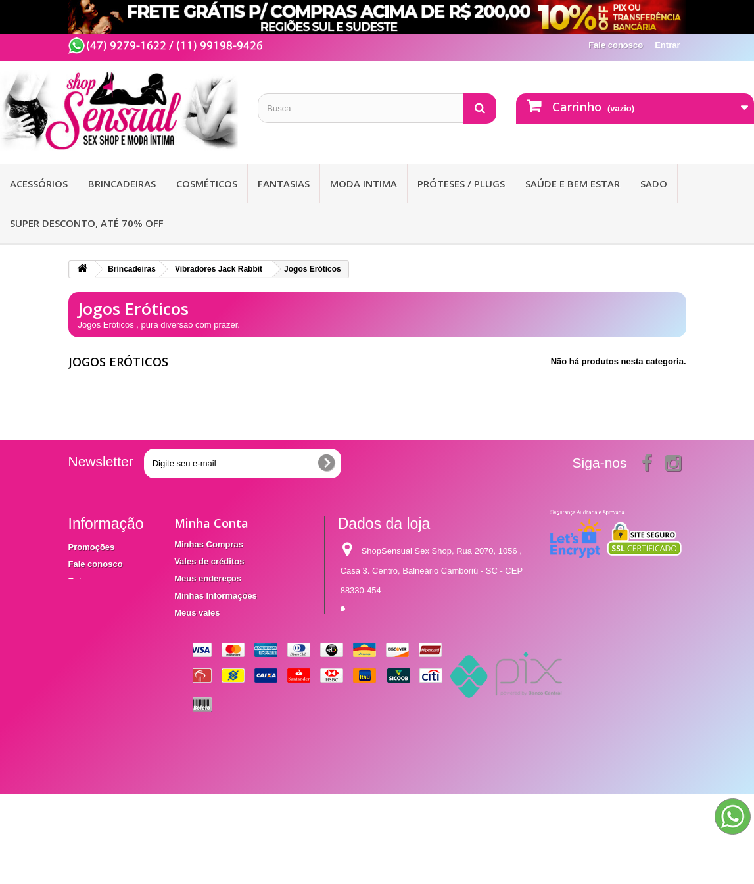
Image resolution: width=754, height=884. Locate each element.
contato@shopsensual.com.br (447, 660)
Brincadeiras (122, 183)
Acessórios (39, 183)
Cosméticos (206, 183)
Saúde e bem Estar (572, 183)
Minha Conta (211, 523)
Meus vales (197, 613)
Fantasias (284, 183)
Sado (653, 183)
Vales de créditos (209, 561)
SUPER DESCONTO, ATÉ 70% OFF (87, 223)
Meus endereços (207, 578)
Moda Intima (363, 183)
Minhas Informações (215, 596)
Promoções (91, 547)
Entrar (667, 45)
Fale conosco (615, 45)
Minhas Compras (208, 544)
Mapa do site (94, 627)
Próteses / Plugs (461, 183)
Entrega (84, 581)
